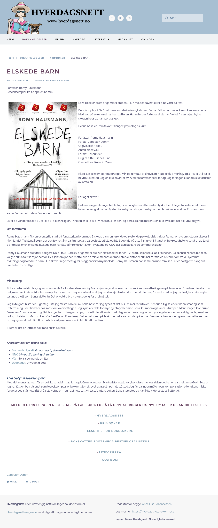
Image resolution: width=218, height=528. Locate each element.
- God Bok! (109, 459)
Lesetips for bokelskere (110, 431)
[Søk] (182, 18)
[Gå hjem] (55, 18)
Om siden (147, 39)
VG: (14, 358)
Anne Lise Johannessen (157, 504)
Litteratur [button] (101, 39)
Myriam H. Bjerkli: (23, 350)
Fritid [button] (59, 39)
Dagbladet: (19, 362)
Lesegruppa (110, 452)
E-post (32, 481)
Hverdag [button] (79, 39)
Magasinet (125, 39)
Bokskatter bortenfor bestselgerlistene (110, 441)
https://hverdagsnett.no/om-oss (153, 511)
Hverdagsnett (110, 415)
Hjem (10, 39)
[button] (209, 18)
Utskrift (15, 481)
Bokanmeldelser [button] (34, 39)
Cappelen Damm (17, 474)
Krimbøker (110, 423)
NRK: (15, 354)
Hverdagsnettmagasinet (22, 512)
